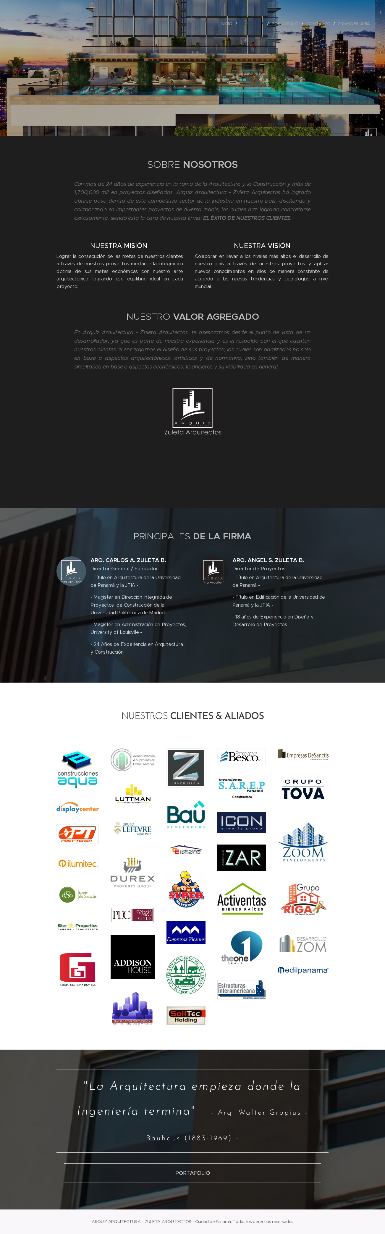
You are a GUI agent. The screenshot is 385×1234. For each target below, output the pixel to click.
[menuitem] (226, 23)
